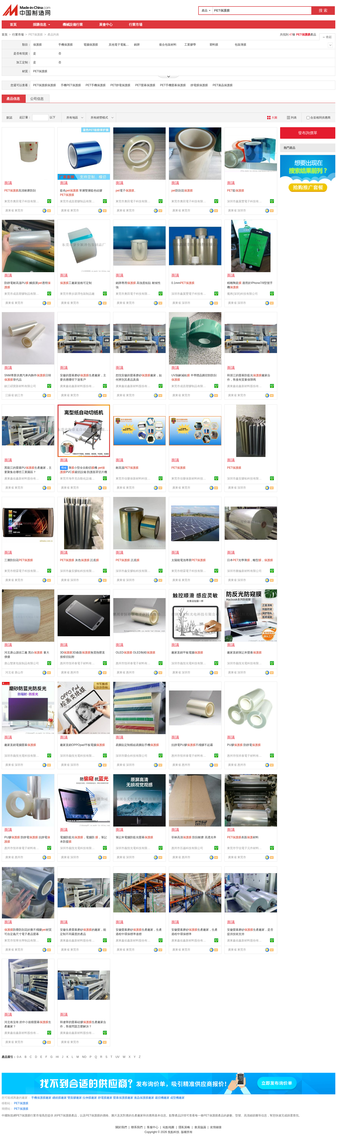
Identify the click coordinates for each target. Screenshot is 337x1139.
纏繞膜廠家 (59, 1097)
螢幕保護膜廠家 (123, 1097)
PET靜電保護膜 (120, 85)
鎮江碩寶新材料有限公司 (20, 386)
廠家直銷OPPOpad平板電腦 (82, 744)
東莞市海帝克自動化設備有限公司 (78, 478)
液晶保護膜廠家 (144, 1097)
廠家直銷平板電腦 (187, 652)
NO (84, 1056)
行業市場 (135, 24)
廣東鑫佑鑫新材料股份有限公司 (78, 386)
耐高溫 (127, 467)
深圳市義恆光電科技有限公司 (189, 663)
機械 (64, 467)
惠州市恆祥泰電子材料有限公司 (78, 663)
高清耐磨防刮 (20, 190)
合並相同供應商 (319, 117)
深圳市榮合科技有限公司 (131, 755)
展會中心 (106, 24)
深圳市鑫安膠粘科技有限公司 (245, 478)
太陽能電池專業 (188, 560)
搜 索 (323, 10)
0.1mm (182, 282)
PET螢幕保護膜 (145, 85)
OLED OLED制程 (135, 652)
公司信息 (37, 98)
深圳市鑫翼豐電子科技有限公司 (245, 201)
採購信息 (41, 24)
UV (117, 1056)
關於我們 (121, 1127)
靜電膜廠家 (105, 1097)
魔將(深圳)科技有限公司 (242, 293)
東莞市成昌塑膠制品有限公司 (78, 201)
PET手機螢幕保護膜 (173, 85)
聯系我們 (137, 1127)
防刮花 (182, 190)
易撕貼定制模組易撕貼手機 (137, 744)
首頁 (13, 24)
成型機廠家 (177, 1097)
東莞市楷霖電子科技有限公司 (22, 570)
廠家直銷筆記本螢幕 (244, 652)
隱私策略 (184, 1127)
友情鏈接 (216, 1127)
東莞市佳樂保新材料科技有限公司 (134, 478)
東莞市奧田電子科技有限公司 (22, 201)
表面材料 (243, 837)
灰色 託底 (79, 560)
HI (57, 1056)
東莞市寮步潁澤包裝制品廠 (77, 293)
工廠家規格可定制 (76, 282)
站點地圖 (168, 1127)
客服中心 (152, 1127)
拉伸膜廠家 (90, 1097)
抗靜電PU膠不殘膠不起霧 (192, 744)
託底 (127, 560)
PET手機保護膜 (96, 85)
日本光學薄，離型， (250, 560)
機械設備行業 (73, 24)
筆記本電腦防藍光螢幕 (134, 837)
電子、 (126, 190)
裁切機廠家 (162, 1097)
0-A (19, 1056)
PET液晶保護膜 (223, 85)
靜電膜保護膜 (199, 85)
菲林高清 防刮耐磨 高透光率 (193, 837)
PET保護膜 (21, 1103)
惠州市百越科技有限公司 (187, 848)
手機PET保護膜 (71, 85)
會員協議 (200, 1127)
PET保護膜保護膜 (44, 85)
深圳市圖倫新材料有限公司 (244, 570)
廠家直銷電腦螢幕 (20, 744)
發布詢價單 (307, 133)
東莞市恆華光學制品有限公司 (22, 940)
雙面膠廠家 (74, 1097)
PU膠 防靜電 (244, 744)
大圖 (272, 117)
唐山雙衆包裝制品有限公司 (21, 663)
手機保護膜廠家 (41, 1097)
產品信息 (13, 98)
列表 (292, 117)
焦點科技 (173, 1131)
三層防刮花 (18, 560)
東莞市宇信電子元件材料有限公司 (245, 848)
